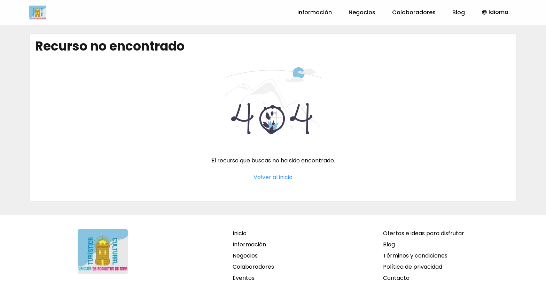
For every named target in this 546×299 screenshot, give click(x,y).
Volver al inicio (273, 177)
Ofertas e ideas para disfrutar (423, 233)
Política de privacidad (412, 267)
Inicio (240, 233)
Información (314, 12)
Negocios (362, 12)
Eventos (244, 278)
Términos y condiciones (415, 256)
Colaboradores (414, 12)
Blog (458, 12)
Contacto (396, 278)
